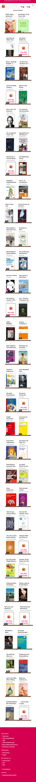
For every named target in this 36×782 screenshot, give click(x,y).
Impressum (4, 736)
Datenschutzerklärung (7, 738)
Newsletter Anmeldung (7, 746)
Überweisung (5, 752)
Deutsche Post (5, 760)
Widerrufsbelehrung (7, 742)
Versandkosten (5, 769)
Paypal (3, 755)
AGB (3, 740)
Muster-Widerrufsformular (9, 744)
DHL (3, 763)
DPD (3, 765)
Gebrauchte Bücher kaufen (8, 775)
